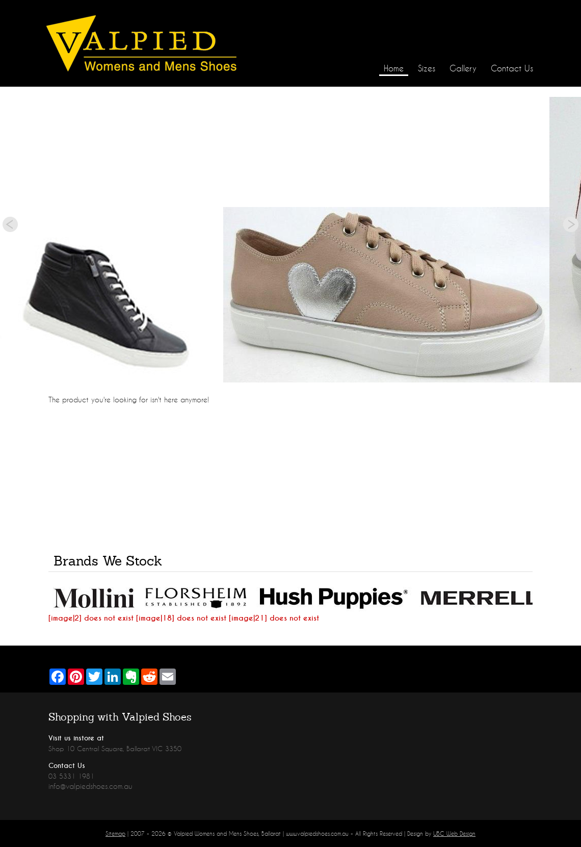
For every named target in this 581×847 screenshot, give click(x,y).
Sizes (426, 68)
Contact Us (512, 68)
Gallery (463, 68)
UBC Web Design (454, 833)
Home (394, 68)
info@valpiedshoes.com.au (90, 786)
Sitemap (115, 833)
